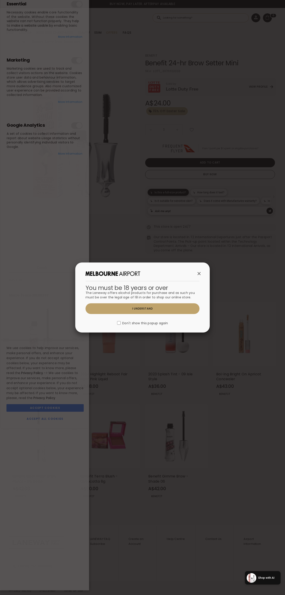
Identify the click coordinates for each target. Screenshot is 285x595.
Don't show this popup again (145, 323)
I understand (142, 308)
